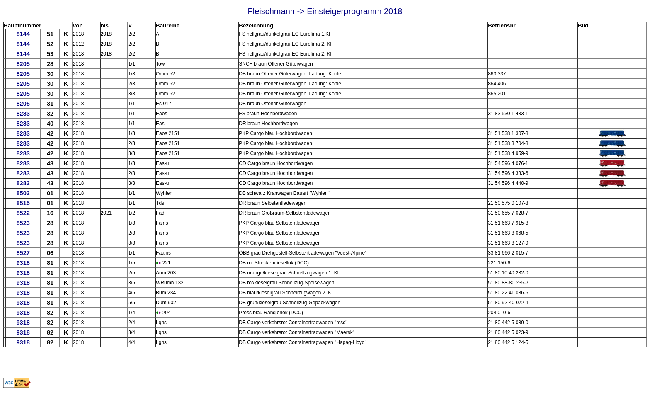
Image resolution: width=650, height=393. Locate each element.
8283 (23, 113)
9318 (23, 263)
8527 (23, 253)
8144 (23, 34)
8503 (23, 193)
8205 (23, 64)
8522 (23, 213)
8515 (23, 203)
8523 (23, 223)
